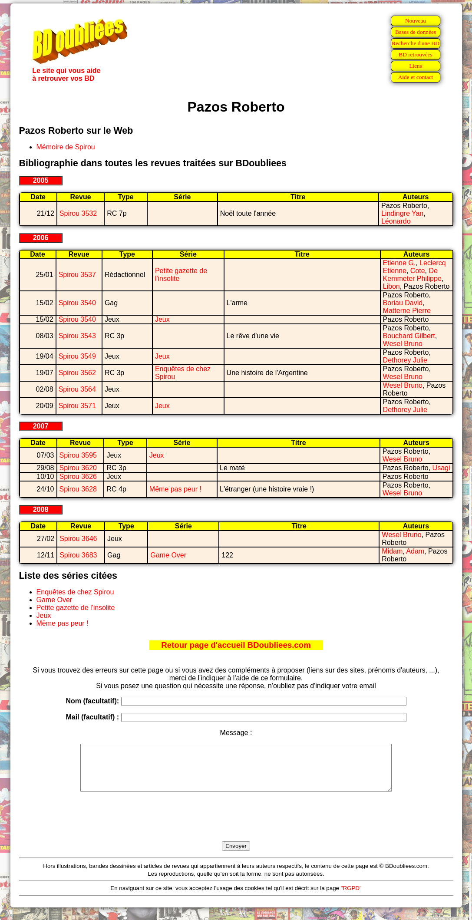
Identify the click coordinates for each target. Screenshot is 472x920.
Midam (392, 551)
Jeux (162, 319)
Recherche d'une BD (415, 43)
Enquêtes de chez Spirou (75, 592)
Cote (417, 270)
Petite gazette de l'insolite (75, 607)
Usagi (441, 468)
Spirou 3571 (77, 405)
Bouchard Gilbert (409, 336)
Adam (415, 551)
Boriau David (403, 303)
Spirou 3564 (77, 389)
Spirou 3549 (77, 356)
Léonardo (396, 221)
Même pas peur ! (175, 489)
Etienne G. (399, 263)
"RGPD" (351, 897)
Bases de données (415, 32)
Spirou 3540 (77, 303)
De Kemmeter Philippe (412, 274)
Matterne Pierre (407, 310)
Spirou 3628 (78, 489)
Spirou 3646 (78, 538)
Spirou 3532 (78, 213)
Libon (391, 286)
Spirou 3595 (78, 455)
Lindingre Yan (402, 213)
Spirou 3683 (78, 555)
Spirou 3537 (77, 274)
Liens (415, 66)
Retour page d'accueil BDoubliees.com (235, 645)
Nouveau (415, 20)
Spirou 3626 (78, 476)
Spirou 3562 (77, 372)
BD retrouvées (415, 54)
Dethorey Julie (405, 360)
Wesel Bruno (402, 343)
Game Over (168, 555)
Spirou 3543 (77, 336)
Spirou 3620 (78, 468)
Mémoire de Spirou (65, 147)
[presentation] (236, 827)
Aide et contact (415, 77)
